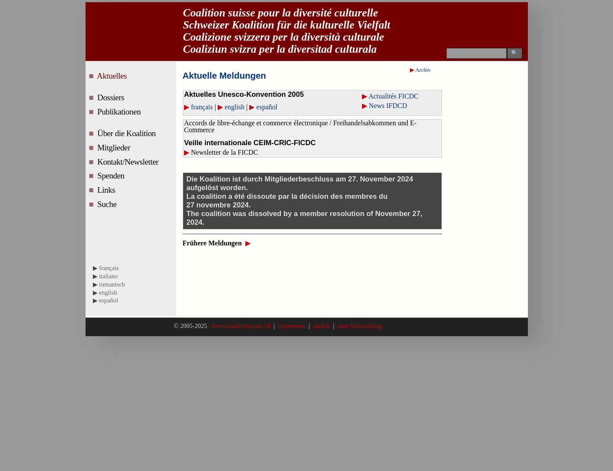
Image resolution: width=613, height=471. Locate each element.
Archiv (423, 70)
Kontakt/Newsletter (128, 161)
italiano (108, 276)
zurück (321, 325)
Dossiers (111, 97)
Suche (107, 204)
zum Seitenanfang (358, 325)
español (266, 107)
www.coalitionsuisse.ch (242, 325)
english (235, 107)
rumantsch (112, 284)
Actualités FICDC (393, 96)
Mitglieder (114, 147)
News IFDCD (388, 105)
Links (107, 189)
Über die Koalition (127, 133)
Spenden (111, 175)
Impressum (291, 325)
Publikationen (120, 111)
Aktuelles (113, 75)
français (202, 107)
